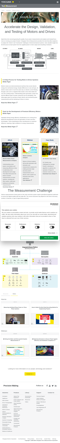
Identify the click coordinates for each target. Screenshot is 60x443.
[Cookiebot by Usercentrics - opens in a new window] (51, 204)
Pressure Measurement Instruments (17, 415)
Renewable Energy (6, 422)
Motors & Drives (6, 409)
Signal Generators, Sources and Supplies (18, 410)
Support (38, 392)
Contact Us (29, 374)
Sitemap (54, 438)
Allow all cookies (49, 237)
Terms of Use (39, 438)
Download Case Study (50, 173)
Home (3, 10)
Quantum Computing (7, 420)
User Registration (40, 407)
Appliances (4, 398)
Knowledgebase (40, 405)
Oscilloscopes (17, 406)
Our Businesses (22, 438)
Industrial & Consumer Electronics (5, 406)
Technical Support (40, 396)
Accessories (16, 423)
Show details (51, 233)
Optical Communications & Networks (6, 413)
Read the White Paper (9, 102)
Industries (8, 10)
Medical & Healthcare (7, 431)
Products (16, 392)
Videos (14, 293)
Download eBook (8, 187)
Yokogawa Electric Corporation (9, 438)
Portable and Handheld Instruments (17, 420)
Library (27, 392)
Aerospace (4, 396)
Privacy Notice (31, 438)
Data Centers (5, 400)
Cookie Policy (47, 438)
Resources (5, 293)
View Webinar (27, 180)
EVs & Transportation (7, 402)
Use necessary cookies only (30, 237)
